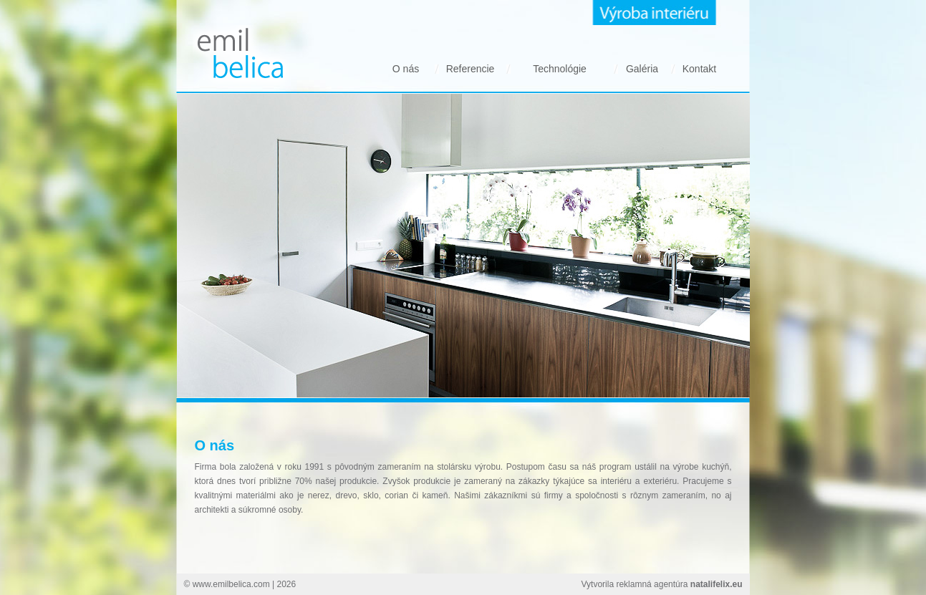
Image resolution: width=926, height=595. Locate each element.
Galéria (642, 68)
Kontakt (699, 68)
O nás (405, 68)
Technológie (560, 68)
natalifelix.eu (716, 584)
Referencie (470, 68)
